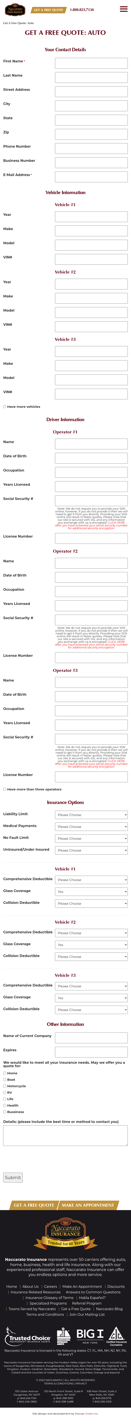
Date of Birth (15, 456)
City (6, 104)
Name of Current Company (27, 1036)
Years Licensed (16, 484)
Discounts (116, 1287)
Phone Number (17, 146)
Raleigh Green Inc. (87, 1413)
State (8, 118)
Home (12, 1073)
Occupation (13, 470)
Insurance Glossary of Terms (49, 1298)
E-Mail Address (17, 175)
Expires (9, 1050)
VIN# (7, 257)
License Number (18, 536)
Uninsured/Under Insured (26, 849)
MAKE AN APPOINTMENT (88, 1205)
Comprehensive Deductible (28, 879)
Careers (50, 1287)
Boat (11, 1079)
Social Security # (18, 499)
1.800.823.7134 (82, 10)
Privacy (81, 1383)
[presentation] (36, 1159)
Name (8, 442)
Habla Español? (92, 1298)
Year (7, 214)
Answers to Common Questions (93, 1292)
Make (8, 229)
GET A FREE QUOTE (48, 10)
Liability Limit (15, 814)
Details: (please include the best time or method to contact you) (61, 1122)
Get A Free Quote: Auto (65, 33)
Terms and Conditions (45, 1315)
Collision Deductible (21, 902)
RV (9, 1092)
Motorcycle (16, 1086)
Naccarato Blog (109, 1309)
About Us (30, 1287)
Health (12, 1105)
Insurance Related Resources (36, 1292)
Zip (6, 132)
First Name (14, 61)
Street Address (16, 89)
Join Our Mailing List (87, 1315)
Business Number (19, 160)
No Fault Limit (16, 838)
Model (8, 243)
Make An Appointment (82, 1287)
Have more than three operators (34, 789)
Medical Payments (19, 826)
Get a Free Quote (76, 1309)
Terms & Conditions (58, 1383)
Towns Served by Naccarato (32, 1309)
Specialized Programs (48, 1303)
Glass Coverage (17, 891)
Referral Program (87, 1303)
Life (10, 1099)
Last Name (12, 75)
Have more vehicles (23, 406)
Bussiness (15, 1111)
